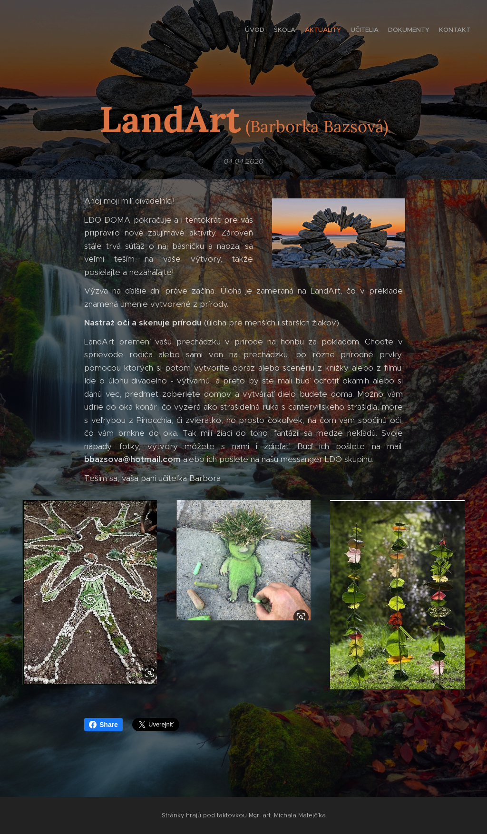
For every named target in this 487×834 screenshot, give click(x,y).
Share (103, 724)
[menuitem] (424, 31)
